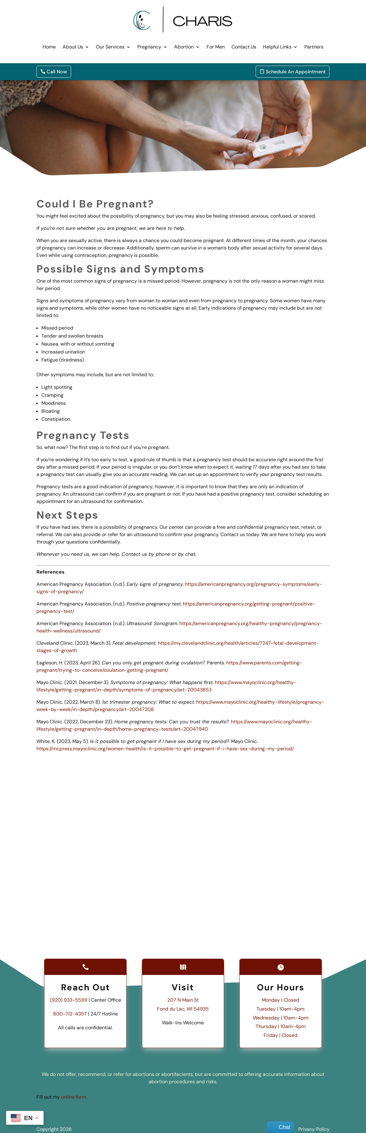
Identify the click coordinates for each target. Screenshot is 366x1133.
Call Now (57, 71)
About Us (73, 47)
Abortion (184, 47)
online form (73, 1097)
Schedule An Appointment (296, 71)
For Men (216, 47)
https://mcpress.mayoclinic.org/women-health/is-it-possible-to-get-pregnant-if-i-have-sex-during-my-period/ (165, 748)
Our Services (110, 47)
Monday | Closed (280, 1000)
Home (49, 47)
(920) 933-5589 (68, 1000)
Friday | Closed (280, 1035)
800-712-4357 (70, 1014)
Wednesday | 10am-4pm (280, 1018)
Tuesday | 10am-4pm (280, 1009)
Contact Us (243, 47)
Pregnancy (149, 47)
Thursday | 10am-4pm (281, 1026)
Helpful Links (277, 47)
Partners (313, 47)
